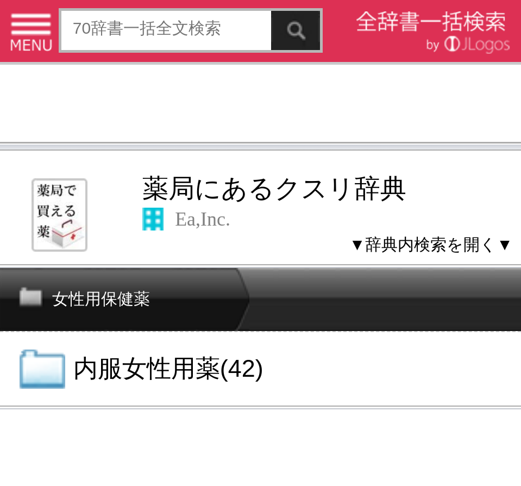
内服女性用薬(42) (168, 368)
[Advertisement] (260, 105)
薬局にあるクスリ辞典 (274, 188)
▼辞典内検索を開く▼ (431, 244)
